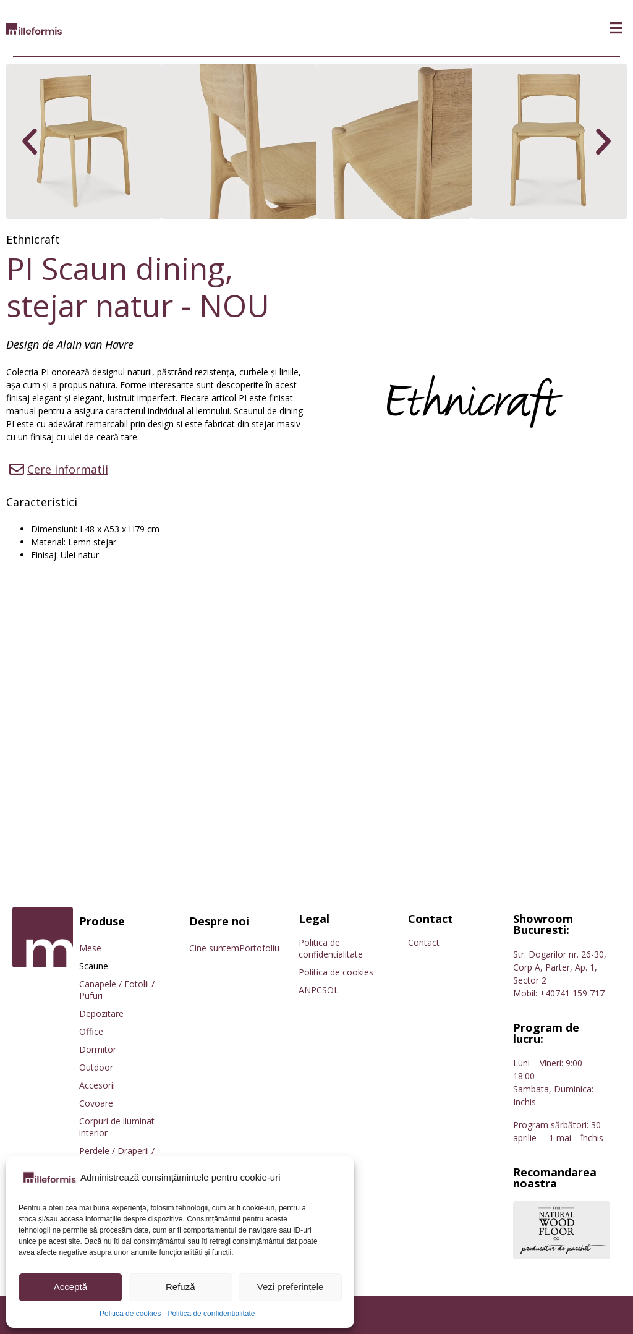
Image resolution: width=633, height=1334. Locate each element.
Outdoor (96, 1067)
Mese (90, 948)
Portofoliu (259, 948)
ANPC (310, 990)
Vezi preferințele (290, 1286)
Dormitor (97, 1049)
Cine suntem (214, 948)
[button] (616, 28)
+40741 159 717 (572, 993)
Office (91, 1031)
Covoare (96, 1103)
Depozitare (101, 1013)
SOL (330, 990)
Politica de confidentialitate (211, 1313)
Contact (424, 942)
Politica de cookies (130, 1313)
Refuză (180, 1286)
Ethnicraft (33, 239)
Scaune (93, 966)
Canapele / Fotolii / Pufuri (117, 989)
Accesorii (97, 1085)
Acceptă (70, 1286)
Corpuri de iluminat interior (117, 1127)
